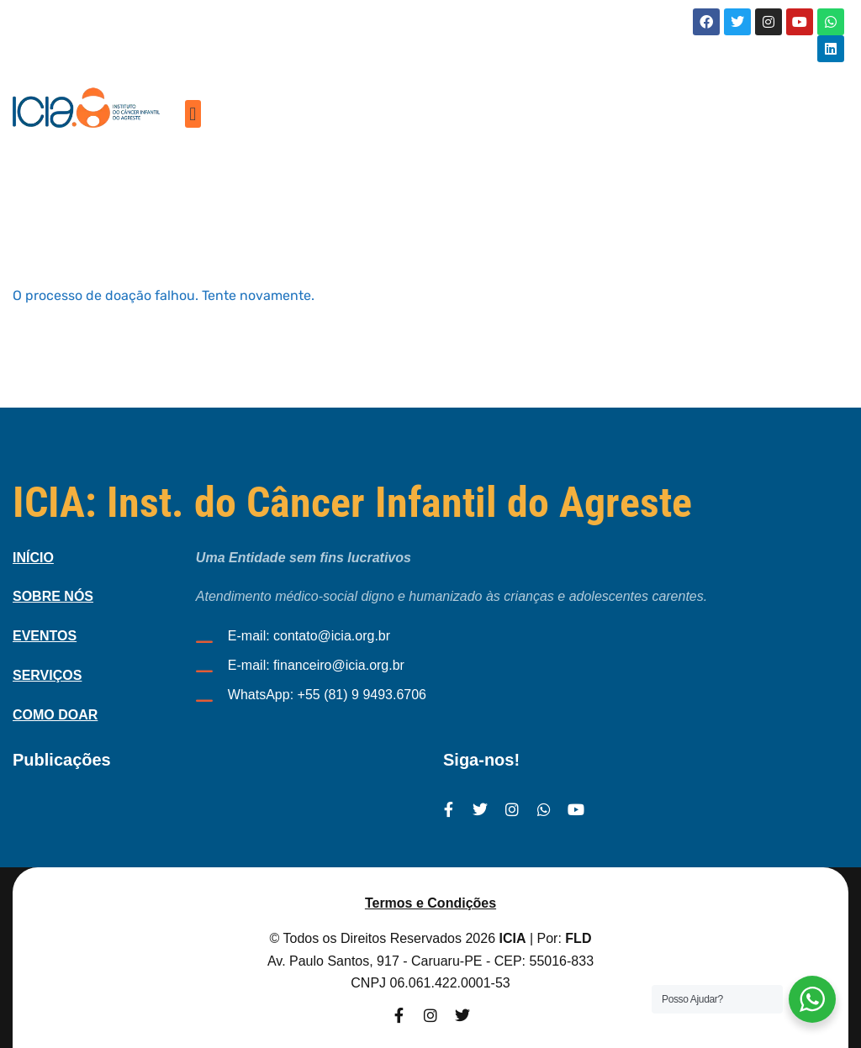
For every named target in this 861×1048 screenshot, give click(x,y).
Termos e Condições (430, 903)
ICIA (512, 938)
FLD (578, 938)
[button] (193, 114)
